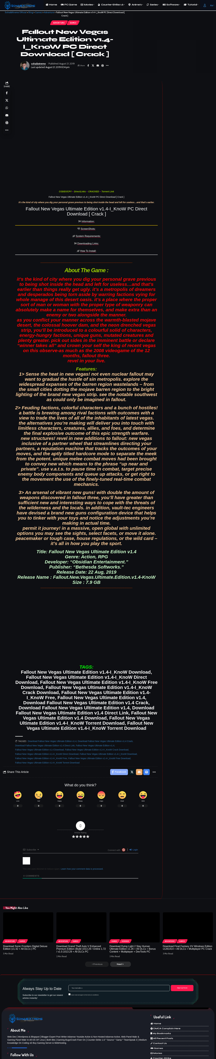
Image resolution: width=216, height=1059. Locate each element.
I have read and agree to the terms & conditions (85, 968)
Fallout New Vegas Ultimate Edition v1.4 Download (39, 723)
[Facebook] (24, 1042)
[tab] (29, 222)
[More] (107, 65)
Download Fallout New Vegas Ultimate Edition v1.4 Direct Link (45, 719)
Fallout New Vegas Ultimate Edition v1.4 (95, 719)
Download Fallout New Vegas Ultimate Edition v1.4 (52, 714)
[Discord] (130, 1042)
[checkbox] (69, 968)
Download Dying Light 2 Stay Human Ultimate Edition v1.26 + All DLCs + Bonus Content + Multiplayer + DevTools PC (133, 922)
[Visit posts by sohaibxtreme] (25, 65)
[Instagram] (95, 1042)
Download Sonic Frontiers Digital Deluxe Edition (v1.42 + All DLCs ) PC (25, 921)
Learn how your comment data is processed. (82, 842)
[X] (59, 1042)
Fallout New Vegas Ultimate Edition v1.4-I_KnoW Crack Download (96, 723)
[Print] (102, 65)
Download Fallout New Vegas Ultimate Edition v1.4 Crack (105, 714)
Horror (125, 915)
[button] (204, 5)
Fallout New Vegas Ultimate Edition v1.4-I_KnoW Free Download (99, 731)
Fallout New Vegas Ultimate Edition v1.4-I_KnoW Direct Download (46, 727)
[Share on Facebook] (88, 65)
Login (133, 823)
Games (73, 22)
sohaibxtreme (38, 63)
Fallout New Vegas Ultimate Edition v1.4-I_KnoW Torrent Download (47, 736)
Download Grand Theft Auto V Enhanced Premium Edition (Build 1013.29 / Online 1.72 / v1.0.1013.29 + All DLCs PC (81, 922)
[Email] (97, 65)
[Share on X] (93, 65)
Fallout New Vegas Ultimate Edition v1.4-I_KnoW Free (41, 731)
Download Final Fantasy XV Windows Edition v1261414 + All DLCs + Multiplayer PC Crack (187, 921)
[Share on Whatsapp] (7, 108)
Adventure (59, 22)
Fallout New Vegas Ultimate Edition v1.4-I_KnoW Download (108, 727)
